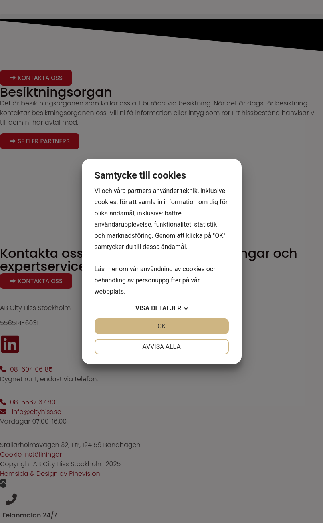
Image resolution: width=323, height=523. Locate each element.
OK (161, 326)
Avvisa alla (161, 346)
